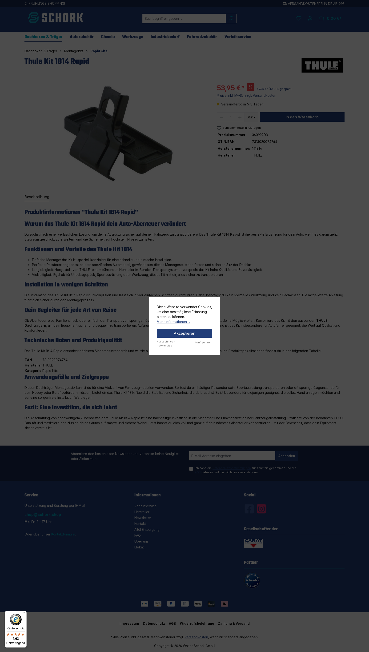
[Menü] (24, 614)
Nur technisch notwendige (166, 343)
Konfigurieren (203, 342)
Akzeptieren (184, 333)
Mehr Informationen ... (173, 322)
